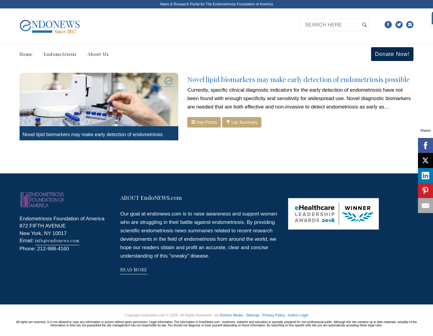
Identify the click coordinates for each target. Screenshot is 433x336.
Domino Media (231, 315)
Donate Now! (392, 54)
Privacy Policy (274, 315)
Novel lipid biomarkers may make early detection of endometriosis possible (298, 79)
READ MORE (133, 270)
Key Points (204, 122)
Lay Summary (241, 122)
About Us (98, 54)
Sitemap (252, 315)
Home (26, 54)
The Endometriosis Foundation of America (239, 4)
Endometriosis (60, 54)
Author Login (298, 315)
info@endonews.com (57, 240)
